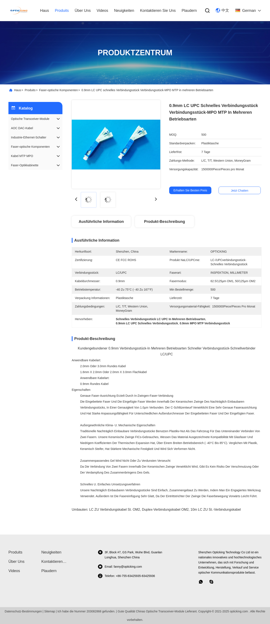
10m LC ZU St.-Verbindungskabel (215, 509)
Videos (102, 10)
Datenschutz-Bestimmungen (23, 611)
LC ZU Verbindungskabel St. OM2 (114, 509)
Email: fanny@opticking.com (120, 566)
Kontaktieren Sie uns (158, 10)
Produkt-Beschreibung (164, 221)
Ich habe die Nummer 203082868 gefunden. (86, 611)
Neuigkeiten (124, 10)
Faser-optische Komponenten (58, 90)
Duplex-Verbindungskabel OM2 (165, 509)
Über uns (83, 10)
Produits (30, 90)
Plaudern (189, 10)
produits (62, 10)
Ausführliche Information (101, 221)
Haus (44, 10)
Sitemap (49, 611)
